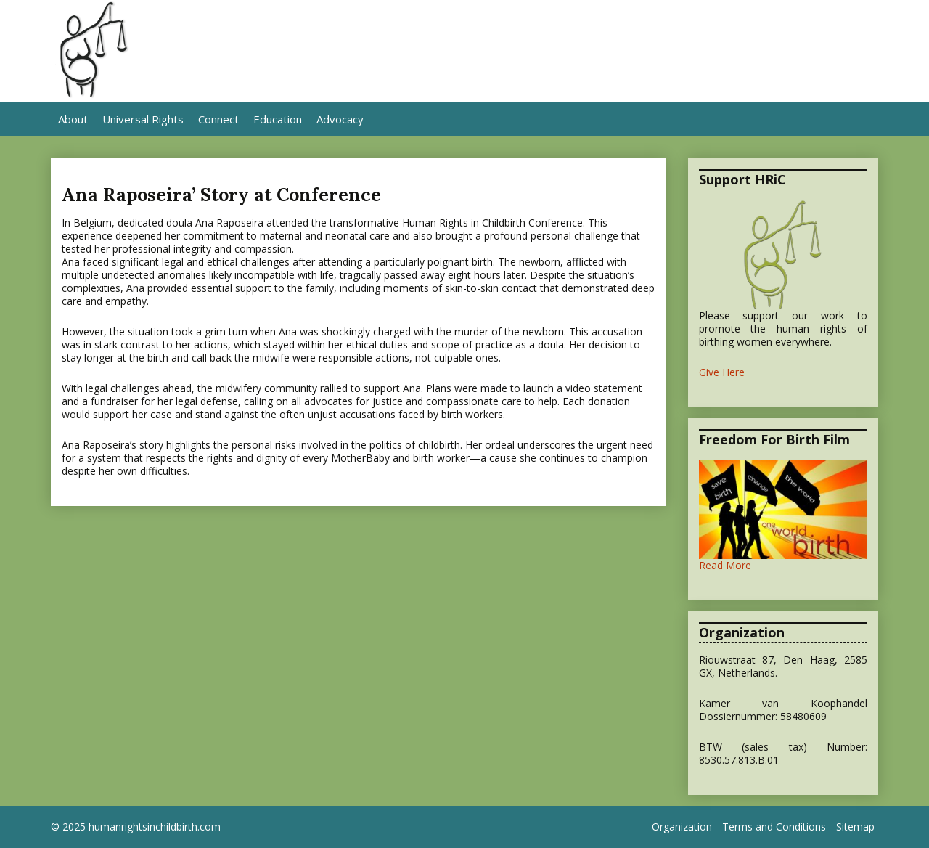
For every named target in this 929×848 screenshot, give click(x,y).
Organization (682, 826)
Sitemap (855, 826)
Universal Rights (143, 119)
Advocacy (340, 119)
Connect (218, 119)
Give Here (722, 372)
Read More (725, 565)
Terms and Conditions (774, 826)
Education (277, 119)
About (73, 119)
